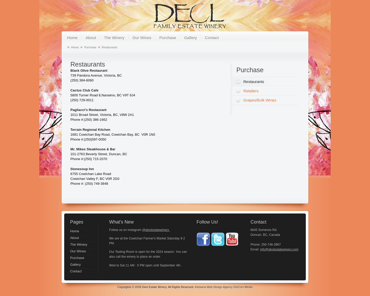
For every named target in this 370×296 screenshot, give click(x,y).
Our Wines (142, 37)
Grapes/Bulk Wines (259, 100)
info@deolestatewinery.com (279, 249)
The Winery (114, 37)
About (91, 37)
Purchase (167, 37)
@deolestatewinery (156, 230)
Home (72, 37)
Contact (212, 37)
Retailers (250, 91)
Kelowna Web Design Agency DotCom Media (224, 287)
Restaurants (109, 47)
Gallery (190, 37)
